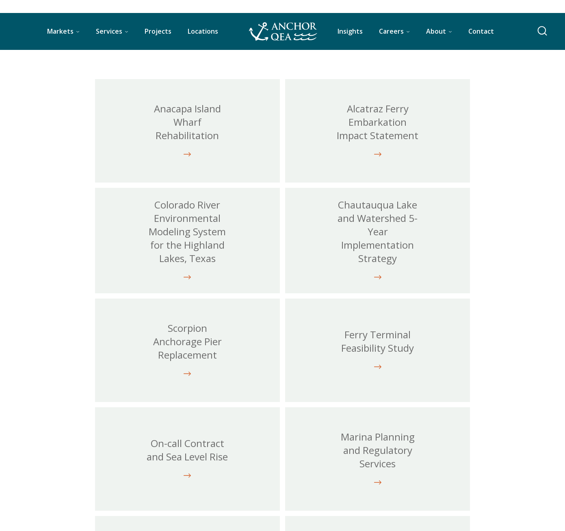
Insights (350, 31)
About (436, 31)
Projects (158, 31)
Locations (203, 31)
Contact (481, 31)
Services (109, 31)
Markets (60, 31)
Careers (391, 31)
